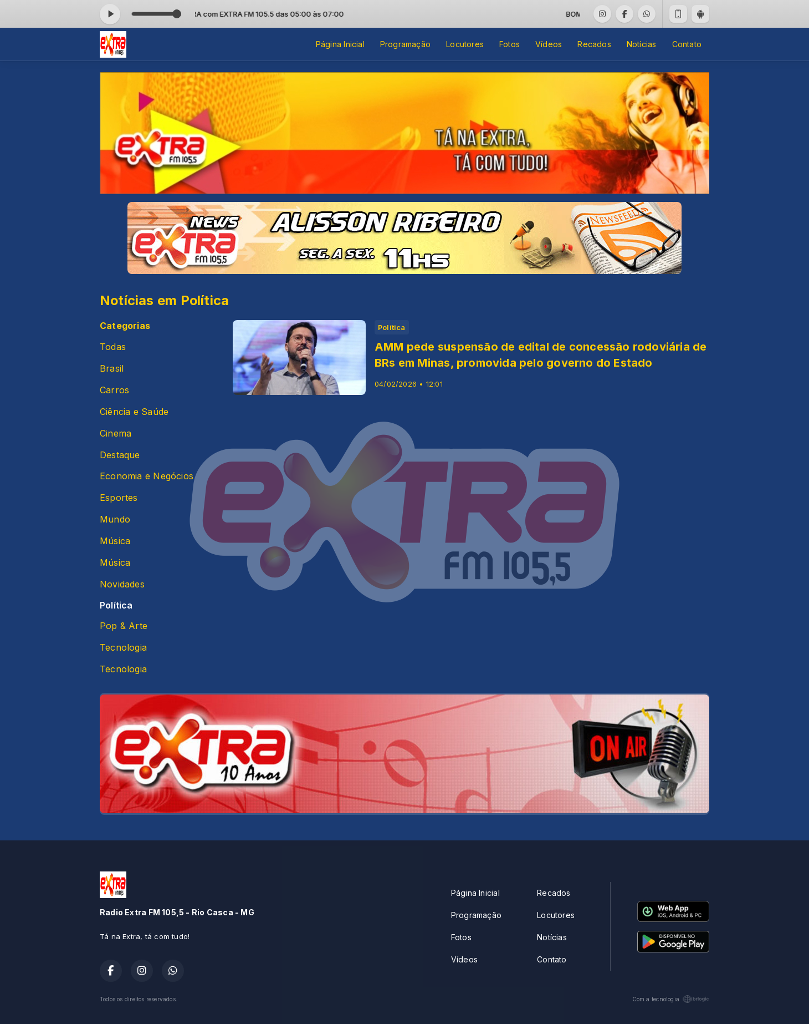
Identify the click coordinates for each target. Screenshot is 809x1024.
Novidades (122, 584)
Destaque (120, 455)
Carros (114, 390)
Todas (113, 347)
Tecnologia (123, 647)
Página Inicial (340, 44)
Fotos (509, 44)
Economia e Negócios (146, 476)
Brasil (112, 368)
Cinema (115, 433)
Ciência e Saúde (134, 412)
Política (116, 605)
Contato (687, 44)
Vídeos (548, 44)
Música (115, 541)
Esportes (119, 498)
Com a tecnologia (670, 999)
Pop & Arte (123, 626)
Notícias (642, 44)
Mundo (115, 519)
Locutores (465, 44)
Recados (594, 44)
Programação (405, 44)
